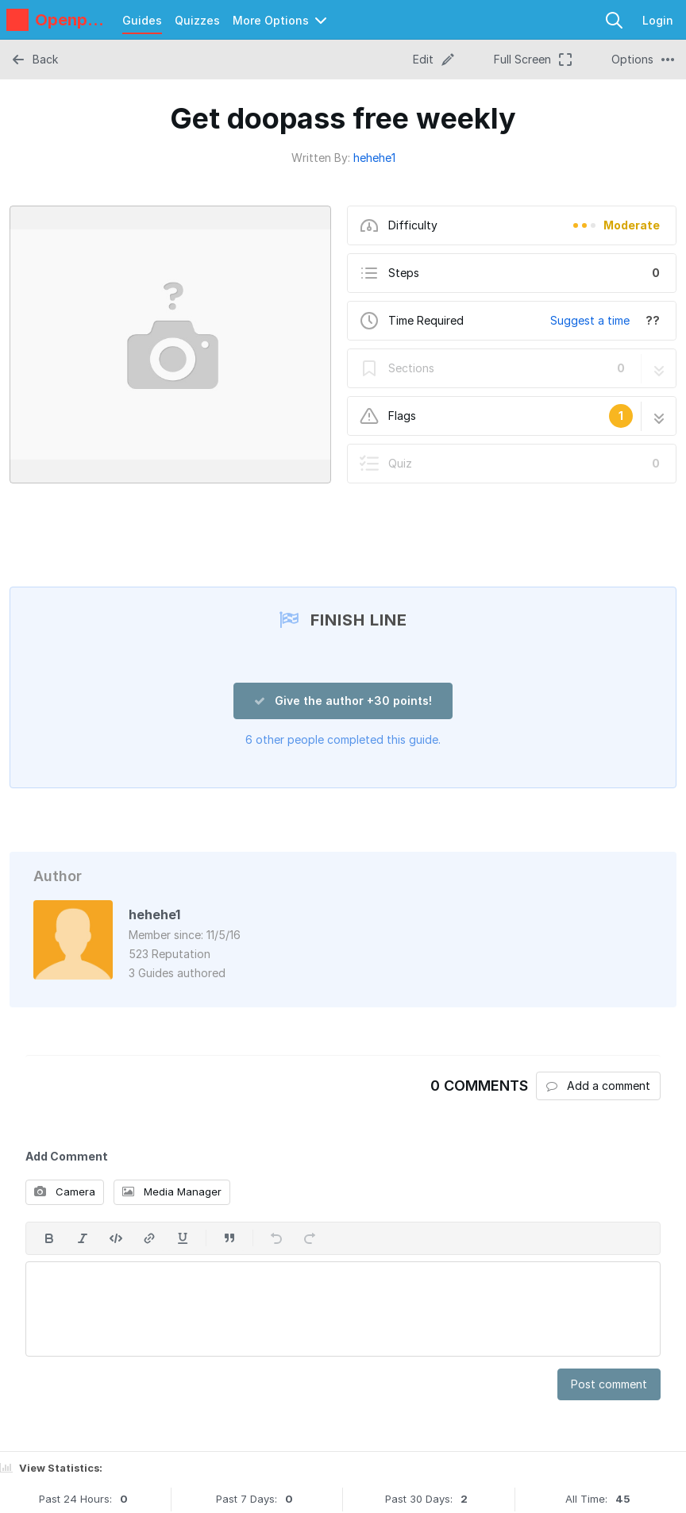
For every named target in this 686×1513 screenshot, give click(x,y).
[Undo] (276, 1238)
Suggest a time (590, 320)
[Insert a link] (149, 1238)
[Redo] (310, 1238)
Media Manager (172, 1191)
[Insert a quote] (229, 1238)
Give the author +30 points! (343, 700)
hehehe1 (374, 157)
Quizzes (197, 20)
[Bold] (49, 1238)
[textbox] (343, 1309)
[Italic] (82, 1238)
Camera (64, 1191)
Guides (142, 20)
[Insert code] (116, 1238)
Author (57, 876)
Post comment (609, 1384)
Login (657, 20)
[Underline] (182, 1238)
